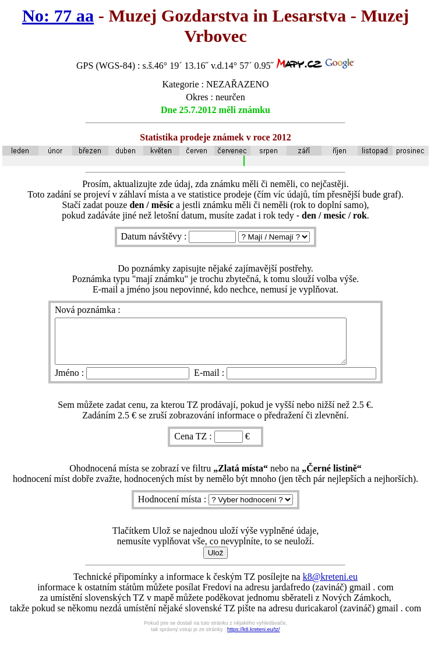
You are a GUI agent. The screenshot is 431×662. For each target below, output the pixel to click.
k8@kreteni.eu (330, 585)
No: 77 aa (58, 16)
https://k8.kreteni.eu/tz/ (253, 638)
